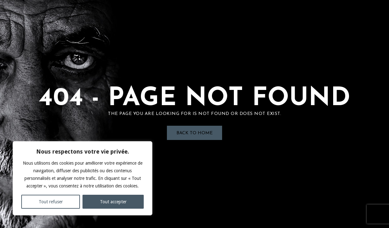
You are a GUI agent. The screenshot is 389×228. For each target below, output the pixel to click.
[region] (82, 178)
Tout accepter (113, 201)
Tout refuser (51, 201)
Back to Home (194, 133)
